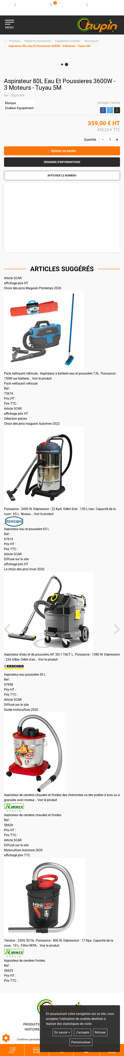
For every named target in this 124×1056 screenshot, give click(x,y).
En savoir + (62, 1032)
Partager (103, 110)
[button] (49, 46)
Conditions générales (28, 1039)
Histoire (32, 1029)
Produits (31, 1024)
